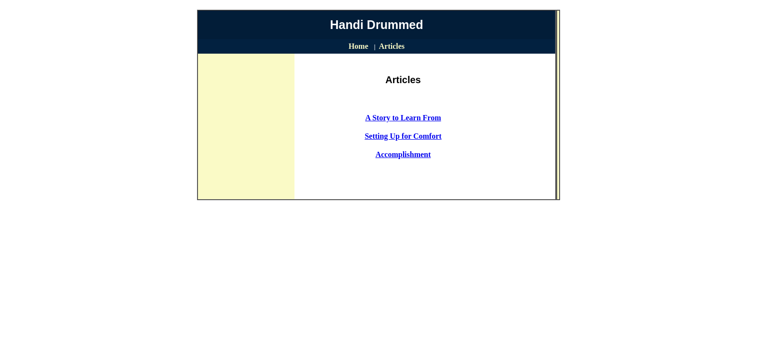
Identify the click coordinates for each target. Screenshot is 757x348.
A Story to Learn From (403, 118)
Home (358, 46)
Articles (392, 46)
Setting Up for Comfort (402, 136)
